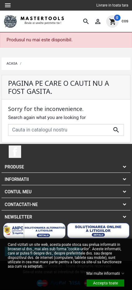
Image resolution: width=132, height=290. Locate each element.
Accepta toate (105, 282)
